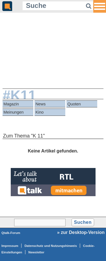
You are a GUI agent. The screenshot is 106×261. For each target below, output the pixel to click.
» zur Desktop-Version (81, 232)
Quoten (74, 104)
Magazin (11, 104)
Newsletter (36, 252)
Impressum (9, 245)
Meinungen (13, 112)
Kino (39, 112)
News (40, 104)
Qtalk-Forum (10, 233)
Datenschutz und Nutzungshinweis (51, 245)
